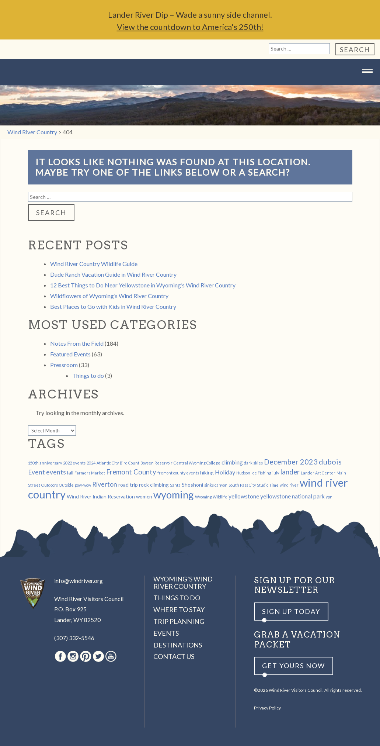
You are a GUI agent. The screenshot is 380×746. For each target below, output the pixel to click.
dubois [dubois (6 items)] (330, 461)
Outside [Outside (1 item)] (66, 485)
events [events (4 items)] (56, 472)
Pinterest (85, 656)
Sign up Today (291, 611)
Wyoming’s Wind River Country (183, 582)
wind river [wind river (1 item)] (289, 485)
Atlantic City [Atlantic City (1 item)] (108, 462)
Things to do (88, 375)
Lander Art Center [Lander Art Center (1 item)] (318, 472)
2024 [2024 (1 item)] (91, 462)
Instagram (73, 656)
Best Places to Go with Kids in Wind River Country (113, 306)
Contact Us (173, 656)
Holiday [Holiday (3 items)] (225, 472)
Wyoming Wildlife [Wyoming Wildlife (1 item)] (211, 496)
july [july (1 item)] (275, 472)
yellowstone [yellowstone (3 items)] (244, 496)
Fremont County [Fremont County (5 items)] (131, 472)
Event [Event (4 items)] (36, 472)
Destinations (177, 645)
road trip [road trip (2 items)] (128, 484)
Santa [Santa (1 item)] (175, 485)
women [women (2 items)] (144, 496)
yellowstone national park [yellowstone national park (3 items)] (292, 496)
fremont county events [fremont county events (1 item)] (178, 472)
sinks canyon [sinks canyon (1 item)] (215, 485)
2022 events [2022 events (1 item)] (74, 462)
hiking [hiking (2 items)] (207, 472)
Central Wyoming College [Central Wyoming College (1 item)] (197, 462)
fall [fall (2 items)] (70, 472)
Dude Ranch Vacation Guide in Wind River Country (113, 274)
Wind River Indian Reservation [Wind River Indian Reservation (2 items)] (101, 496)
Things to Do (176, 598)
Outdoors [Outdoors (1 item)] (49, 485)
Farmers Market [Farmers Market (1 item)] (89, 472)
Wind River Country (190, 85)
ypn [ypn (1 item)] (329, 496)
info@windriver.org (78, 580)
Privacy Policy (267, 708)
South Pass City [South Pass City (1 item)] (242, 485)
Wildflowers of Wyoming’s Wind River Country (109, 295)
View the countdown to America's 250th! (190, 27)
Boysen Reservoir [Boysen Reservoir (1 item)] (156, 462)
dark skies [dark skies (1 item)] (253, 462)
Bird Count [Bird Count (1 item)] (129, 462)
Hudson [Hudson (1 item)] (243, 472)
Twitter (98, 656)
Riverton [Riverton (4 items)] (104, 484)
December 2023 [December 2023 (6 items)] (291, 461)
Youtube (110, 656)
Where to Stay (179, 609)
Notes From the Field (77, 343)
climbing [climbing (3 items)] (232, 462)
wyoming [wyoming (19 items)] (173, 494)
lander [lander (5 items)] (290, 472)
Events (166, 633)
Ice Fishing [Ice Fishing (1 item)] (261, 472)
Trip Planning (178, 621)
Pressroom (64, 364)
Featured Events (70, 354)
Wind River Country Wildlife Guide (93, 263)
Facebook (60, 656)
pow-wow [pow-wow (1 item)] (83, 485)
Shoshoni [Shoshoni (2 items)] (192, 484)
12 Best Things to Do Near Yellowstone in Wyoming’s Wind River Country (143, 285)
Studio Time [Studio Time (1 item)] (268, 485)
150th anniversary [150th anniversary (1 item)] (45, 462)
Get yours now (293, 666)
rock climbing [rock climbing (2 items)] (154, 484)
